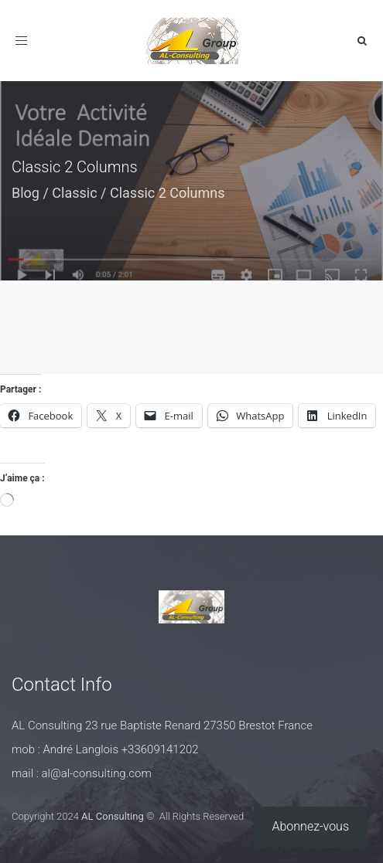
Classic (74, 193)
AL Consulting (112, 816)
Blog (25, 193)
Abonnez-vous (311, 826)
